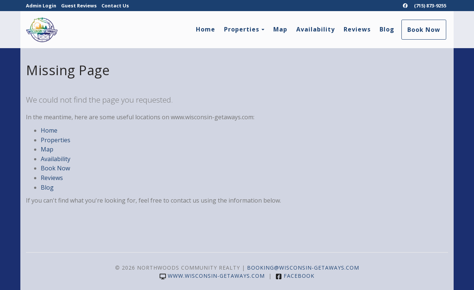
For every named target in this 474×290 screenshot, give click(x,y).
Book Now (423, 30)
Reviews (357, 29)
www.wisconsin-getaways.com (212, 275)
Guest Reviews (79, 5)
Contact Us (115, 5)
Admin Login (41, 5)
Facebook (295, 275)
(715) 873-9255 (430, 5)
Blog (387, 29)
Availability (315, 29)
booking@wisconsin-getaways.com (303, 267)
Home (205, 29)
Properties (241, 29)
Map (280, 29)
